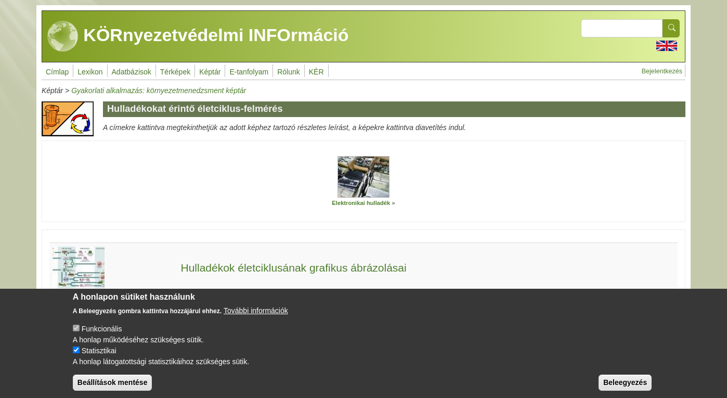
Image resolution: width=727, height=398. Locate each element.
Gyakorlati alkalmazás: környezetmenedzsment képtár (158, 90)
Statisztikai (99, 359)
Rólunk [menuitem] (288, 72)
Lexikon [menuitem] (89, 72)
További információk (256, 319)
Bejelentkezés (662, 71)
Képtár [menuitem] (209, 72)
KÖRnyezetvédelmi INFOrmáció (198, 36)
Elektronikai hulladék (361, 203)
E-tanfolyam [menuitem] (248, 72)
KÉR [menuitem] (316, 72)
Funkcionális (102, 337)
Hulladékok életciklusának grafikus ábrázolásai (293, 268)
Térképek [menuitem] (175, 72)
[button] (363, 177)
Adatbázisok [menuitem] (131, 72)
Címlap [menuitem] (57, 72)
